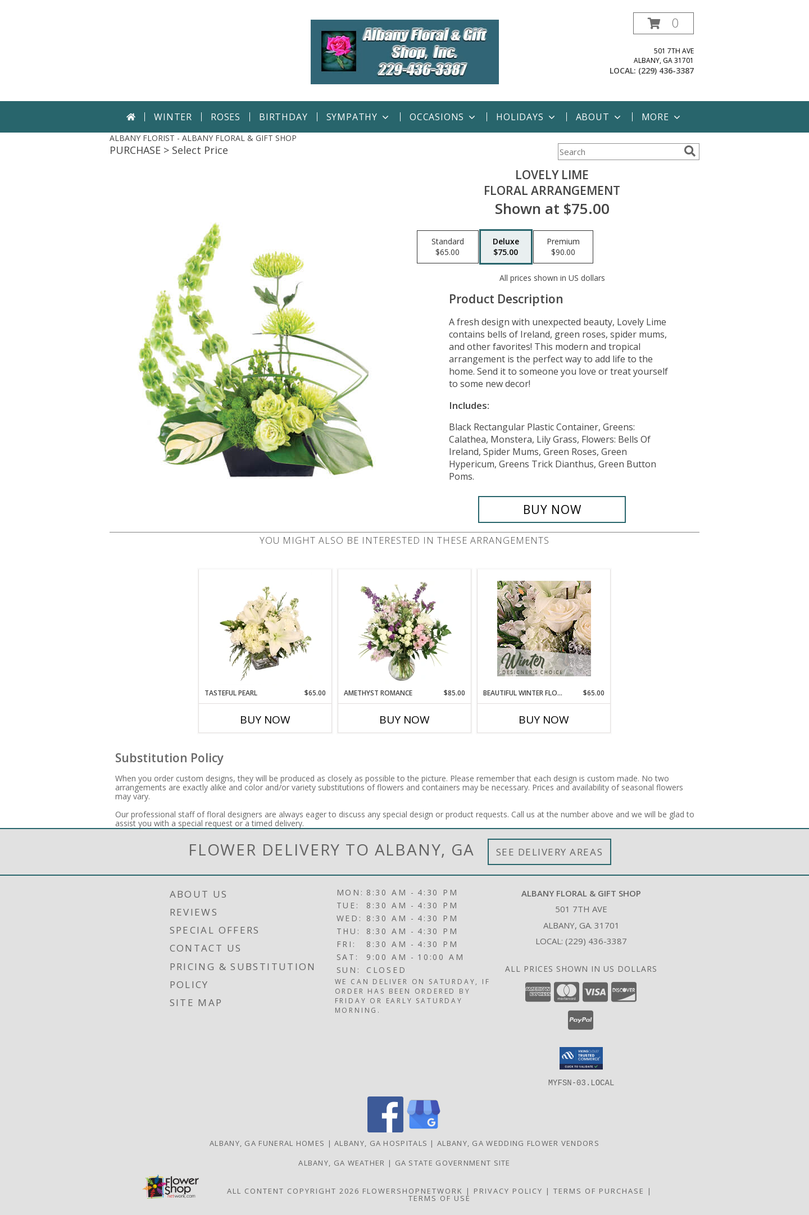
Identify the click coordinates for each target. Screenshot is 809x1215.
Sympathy (358, 117)
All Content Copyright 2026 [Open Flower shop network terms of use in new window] (293, 1190)
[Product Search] (618, 152)
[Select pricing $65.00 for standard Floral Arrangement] (447, 247)
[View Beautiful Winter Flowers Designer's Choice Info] (544, 628)
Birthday (283, 117)
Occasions (444, 117)
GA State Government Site (453, 1162)
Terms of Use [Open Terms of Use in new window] (439, 1198)
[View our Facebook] (385, 1128)
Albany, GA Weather (341, 1162)
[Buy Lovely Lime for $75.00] (552, 509)
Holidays (526, 117)
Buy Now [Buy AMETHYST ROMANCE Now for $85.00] (404, 719)
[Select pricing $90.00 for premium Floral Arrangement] (563, 247)
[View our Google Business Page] (424, 1128)
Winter (173, 117)
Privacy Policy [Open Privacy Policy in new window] (508, 1190)
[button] (663, 23)
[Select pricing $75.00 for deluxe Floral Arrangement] (506, 247)
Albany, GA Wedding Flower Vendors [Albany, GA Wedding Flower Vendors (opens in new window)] (518, 1142)
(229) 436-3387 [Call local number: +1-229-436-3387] (666, 70)
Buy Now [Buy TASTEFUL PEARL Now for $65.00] (265, 719)
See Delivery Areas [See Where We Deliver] (549, 851)
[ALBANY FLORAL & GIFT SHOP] (405, 50)
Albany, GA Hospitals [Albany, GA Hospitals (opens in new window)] (381, 1142)
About (599, 117)
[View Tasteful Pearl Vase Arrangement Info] (265, 628)
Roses (225, 117)
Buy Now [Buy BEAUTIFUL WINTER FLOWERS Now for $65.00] (544, 719)
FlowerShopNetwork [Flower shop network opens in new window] (412, 1190)
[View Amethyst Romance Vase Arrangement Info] (405, 628)
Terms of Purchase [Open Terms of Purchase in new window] (598, 1190)
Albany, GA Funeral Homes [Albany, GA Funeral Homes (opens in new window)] (267, 1142)
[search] (690, 151)
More (662, 117)
